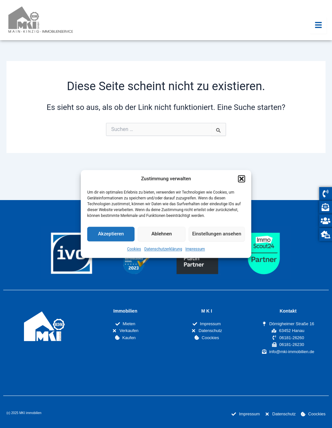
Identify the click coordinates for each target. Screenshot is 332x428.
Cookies (134, 249)
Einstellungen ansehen (216, 234)
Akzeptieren (111, 234)
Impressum (195, 249)
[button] (241, 179)
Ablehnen (161, 234)
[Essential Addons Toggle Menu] (318, 26)
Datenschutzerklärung (163, 249)
